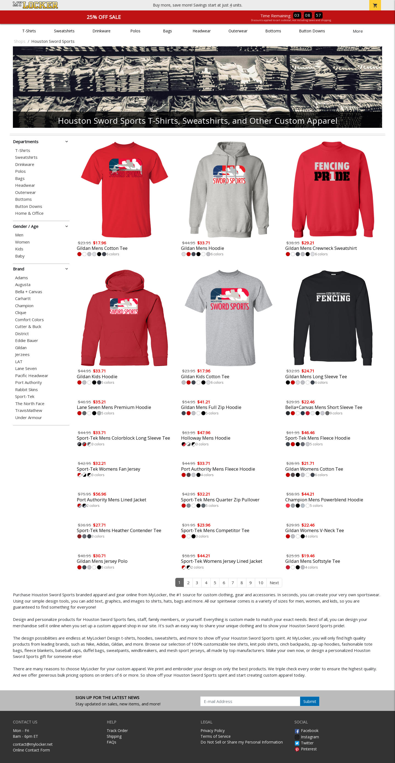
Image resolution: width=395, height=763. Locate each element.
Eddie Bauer (26, 340)
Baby (20, 256)
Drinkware (101, 30)
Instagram (306, 736)
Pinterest (305, 748)
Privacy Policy (213, 730)
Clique (20, 312)
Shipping (114, 736)
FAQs (111, 742)
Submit (309, 701)
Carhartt (23, 298)
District (22, 333)
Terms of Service (216, 736)
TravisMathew (28, 410)
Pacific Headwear (31, 375)
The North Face (29, 403)
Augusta (22, 284)
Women (22, 242)
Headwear (202, 30)
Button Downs (312, 30)
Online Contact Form (31, 750)
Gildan (21, 347)
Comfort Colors (29, 319)
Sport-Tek (24, 396)
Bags (167, 30)
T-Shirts (29, 30)
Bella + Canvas (28, 291)
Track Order (117, 730)
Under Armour (28, 417)
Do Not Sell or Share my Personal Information (242, 742)
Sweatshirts (64, 30)
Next (274, 582)
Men (19, 235)
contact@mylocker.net (33, 744)
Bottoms (273, 30)
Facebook (306, 730)
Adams (21, 277)
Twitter (304, 742)
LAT (18, 361)
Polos (135, 30)
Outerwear (237, 30)
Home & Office (29, 213)
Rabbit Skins (26, 389)
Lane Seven (26, 368)
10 (260, 582)
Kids (19, 249)
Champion (24, 305)
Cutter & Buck (28, 326)
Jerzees (22, 354)
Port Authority (28, 382)
